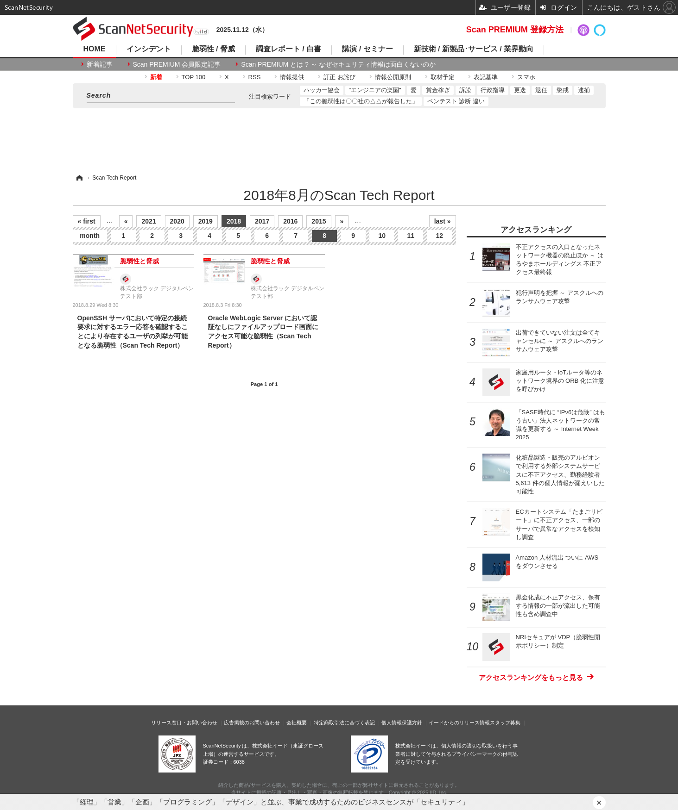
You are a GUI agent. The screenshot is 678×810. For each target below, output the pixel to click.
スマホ (526, 77)
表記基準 (486, 77)
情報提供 (292, 77)
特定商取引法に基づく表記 (344, 722)
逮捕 (584, 90)
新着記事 (100, 64)
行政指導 (493, 90)
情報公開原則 (393, 77)
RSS (254, 77)
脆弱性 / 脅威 (213, 49)
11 (410, 235)
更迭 (520, 90)
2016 (290, 221)
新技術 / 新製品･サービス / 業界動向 (474, 49)
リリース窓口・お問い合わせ (184, 722)
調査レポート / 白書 (288, 49)
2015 (318, 221)
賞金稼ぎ (438, 90)
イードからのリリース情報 (459, 722)
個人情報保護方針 (401, 722)
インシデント (149, 49)
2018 (234, 221)
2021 (148, 221)
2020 (177, 221)
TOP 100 (194, 77)
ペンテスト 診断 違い (456, 101)
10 (382, 235)
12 (439, 235)
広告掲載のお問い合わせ (252, 722)
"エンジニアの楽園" (375, 90)
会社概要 (296, 722)
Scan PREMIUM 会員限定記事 (177, 64)
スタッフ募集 (505, 722)
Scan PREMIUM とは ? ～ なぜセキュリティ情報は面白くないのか (338, 64)
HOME (94, 49)
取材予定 (443, 77)
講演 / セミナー (367, 49)
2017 (262, 221)
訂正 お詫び (339, 77)
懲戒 (563, 90)
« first (86, 221)
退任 (541, 90)
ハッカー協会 (322, 90)
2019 (205, 221)
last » (442, 221)
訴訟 (465, 90)
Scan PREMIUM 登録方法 (515, 29)
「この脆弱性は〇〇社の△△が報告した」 (361, 101)
